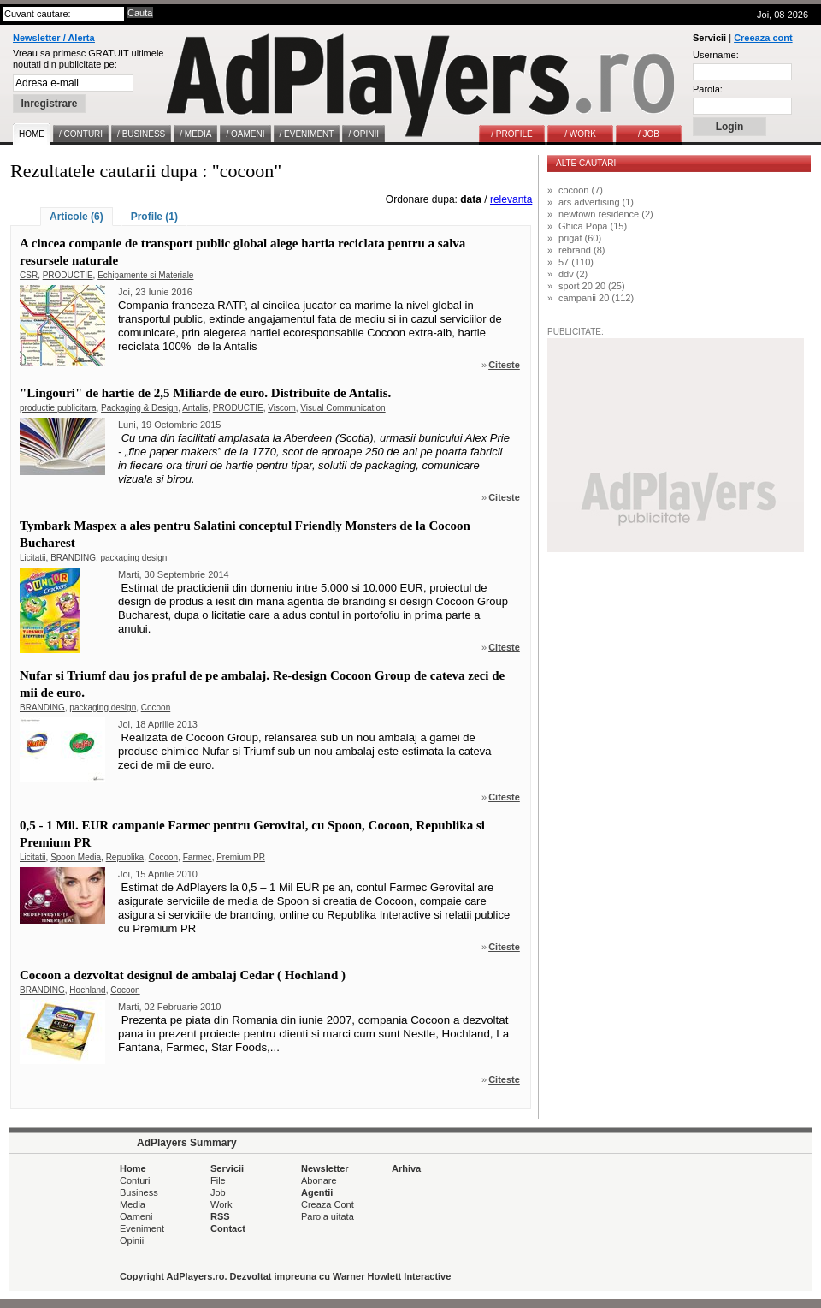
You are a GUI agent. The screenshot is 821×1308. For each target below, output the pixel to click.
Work (221, 1204)
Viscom (282, 408)
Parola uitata (327, 1216)
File (218, 1180)
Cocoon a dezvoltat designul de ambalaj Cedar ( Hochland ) (183, 975)
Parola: (708, 89)
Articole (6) (76, 217)
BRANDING (73, 557)
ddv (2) (573, 274)
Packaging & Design (139, 408)
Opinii (132, 1240)
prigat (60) (579, 238)
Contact (227, 1228)
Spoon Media (75, 857)
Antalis (195, 408)
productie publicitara (58, 408)
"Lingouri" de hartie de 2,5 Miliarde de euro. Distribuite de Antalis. (205, 393)
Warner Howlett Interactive (392, 1276)
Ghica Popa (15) (592, 226)
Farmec (197, 857)
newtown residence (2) (605, 214)
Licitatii (33, 557)
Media (132, 1204)
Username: (716, 55)
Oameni (136, 1216)
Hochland (87, 990)
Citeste (504, 365)
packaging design (134, 557)
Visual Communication (342, 408)
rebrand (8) (581, 250)
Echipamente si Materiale (145, 275)
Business (139, 1192)
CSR (29, 275)
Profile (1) (154, 217)
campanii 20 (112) (596, 298)
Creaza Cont (327, 1204)
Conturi (135, 1180)
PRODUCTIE (68, 275)
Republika (125, 857)
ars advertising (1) (596, 202)
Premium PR (240, 857)
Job (218, 1192)
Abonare (319, 1180)
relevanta (511, 199)
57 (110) (576, 262)
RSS (220, 1216)
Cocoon (155, 707)
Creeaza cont (763, 38)
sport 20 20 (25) (591, 286)
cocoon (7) (580, 190)
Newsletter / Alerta (54, 38)
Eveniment (142, 1228)
